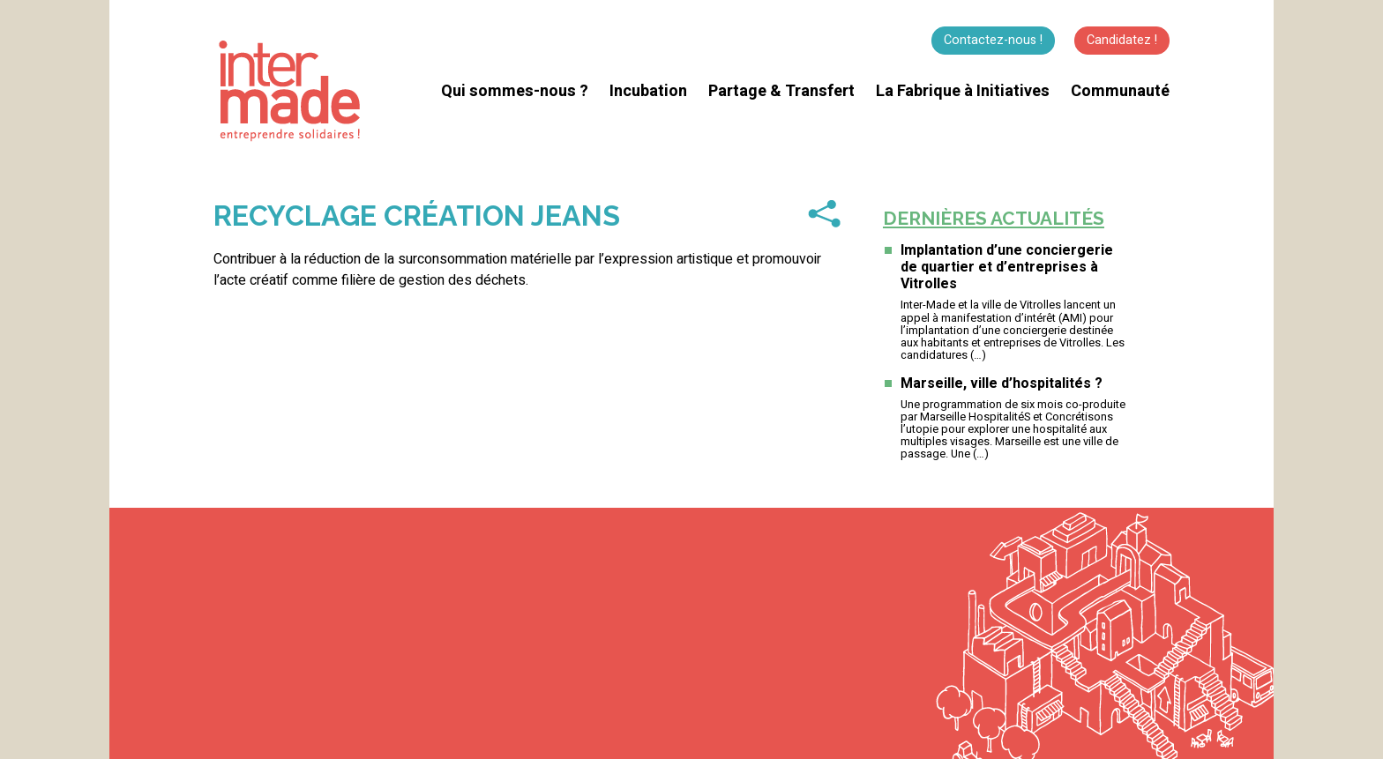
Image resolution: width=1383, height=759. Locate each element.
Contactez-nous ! (993, 40)
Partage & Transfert (781, 91)
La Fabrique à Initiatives (963, 91)
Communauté (1120, 91)
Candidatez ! (1122, 40)
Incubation (648, 91)
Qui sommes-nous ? (514, 91)
